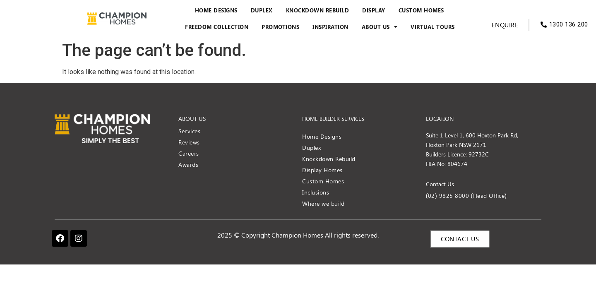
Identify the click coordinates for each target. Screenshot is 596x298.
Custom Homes (421, 10)
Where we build (323, 203)
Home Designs (216, 10)
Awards (188, 164)
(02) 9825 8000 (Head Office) (466, 195)
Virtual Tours (433, 27)
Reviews (189, 142)
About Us (380, 27)
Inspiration (330, 27)
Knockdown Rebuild (317, 10)
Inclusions (315, 192)
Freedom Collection (216, 27)
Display (373, 10)
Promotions (280, 27)
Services (189, 131)
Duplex (262, 10)
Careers (188, 153)
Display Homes (322, 170)
